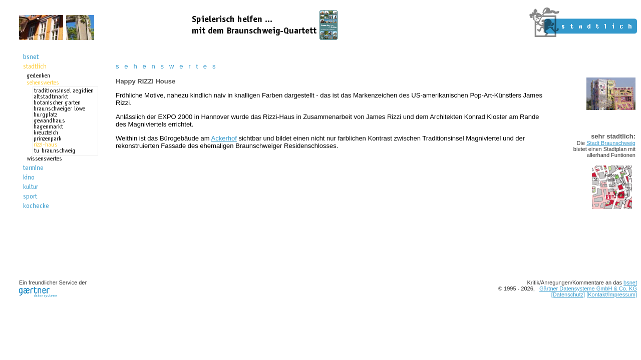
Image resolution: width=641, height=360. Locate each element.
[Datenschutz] (568, 295)
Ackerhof (224, 138)
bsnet (630, 283)
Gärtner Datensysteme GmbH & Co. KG (588, 289)
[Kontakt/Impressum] (611, 295)
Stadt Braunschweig (610, 143)
